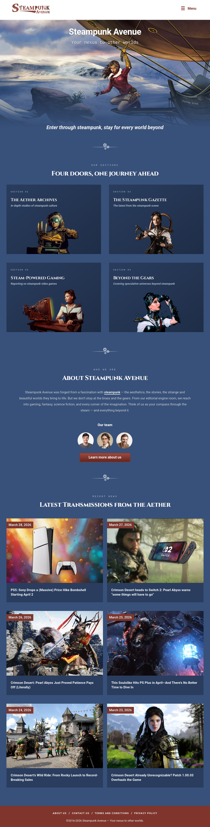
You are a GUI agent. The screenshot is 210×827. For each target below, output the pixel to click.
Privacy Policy (145, 813)
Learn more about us (105, 457)
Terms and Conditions (112, 813)
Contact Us (80, 813)
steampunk (112, 392)
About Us (60, 813)
